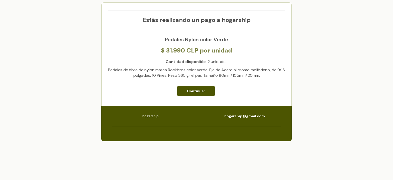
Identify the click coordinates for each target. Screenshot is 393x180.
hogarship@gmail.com (244, 116)
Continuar (196, 91)
